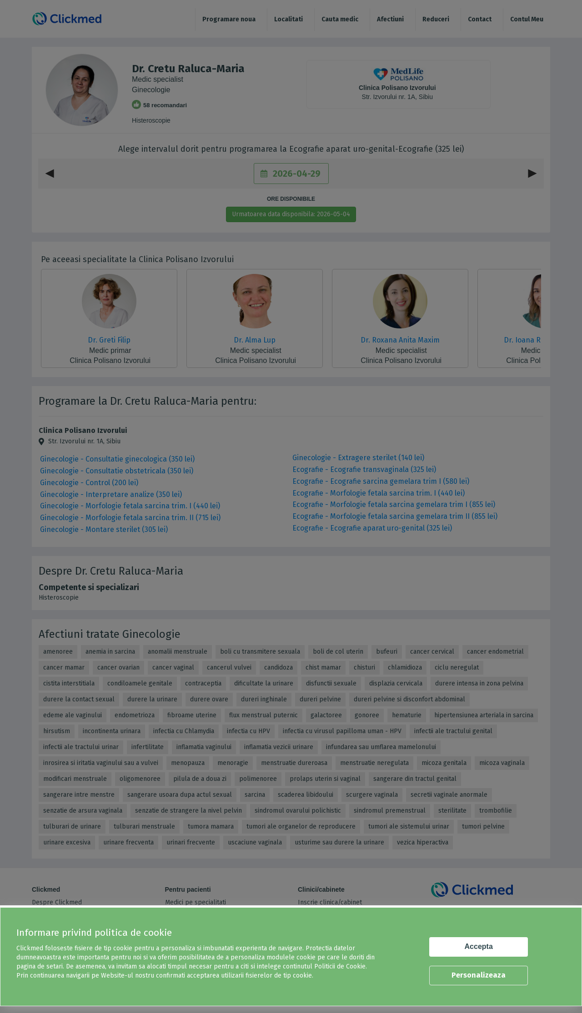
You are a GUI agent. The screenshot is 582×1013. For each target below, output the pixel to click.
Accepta (479, 946)
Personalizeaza (479, 975)
